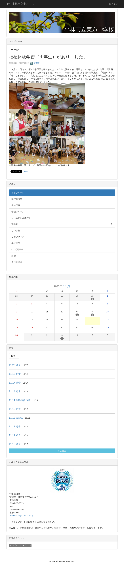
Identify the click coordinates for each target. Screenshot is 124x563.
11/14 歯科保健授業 (20, 400)
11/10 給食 (15, 444)
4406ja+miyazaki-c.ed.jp (21, 515)
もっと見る (62, 451)
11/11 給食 (15, 435)
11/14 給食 (15, 391)
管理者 (35, 63)
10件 (14, 356)
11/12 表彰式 (16, 417)
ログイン (113, 4)
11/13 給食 (15, 409)
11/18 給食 (15, 374)
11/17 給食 (15, 382)
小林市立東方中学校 (24, 3)
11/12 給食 (15, 426)
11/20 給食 (15, 365)
